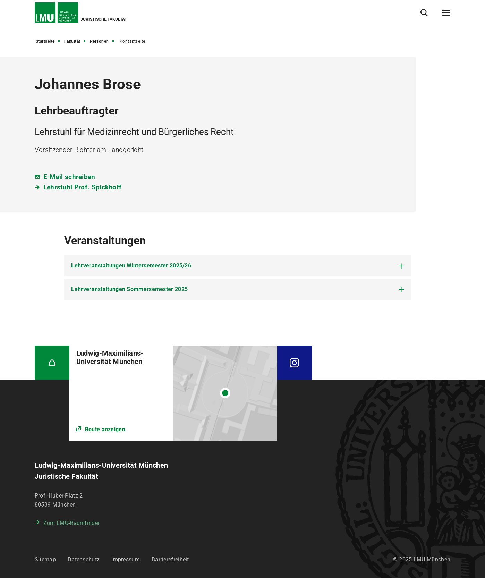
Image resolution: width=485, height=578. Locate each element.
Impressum (125, 559)
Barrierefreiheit (170, 559)
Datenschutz (84, 559)
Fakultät (72, 41)
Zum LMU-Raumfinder (71, 523)
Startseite (45, 41)
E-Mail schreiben (69, 177)
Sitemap (45, 559)
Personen (99, 41)
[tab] (237, 265)
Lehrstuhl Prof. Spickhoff (82, 187)
